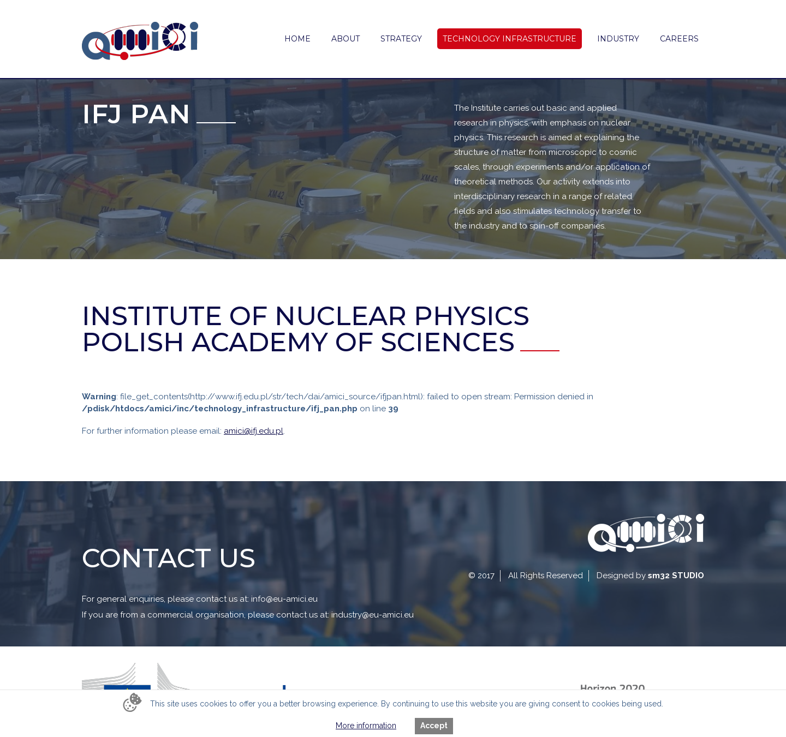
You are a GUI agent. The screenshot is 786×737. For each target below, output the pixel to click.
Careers (679, 39)
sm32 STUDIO (676, 575)
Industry (618, 39)
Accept (434, 725)
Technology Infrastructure (509, 39)
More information (366, 725)
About (345, 39)
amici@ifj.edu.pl (253, 431)
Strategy (401, 39)
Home (297, 39)
